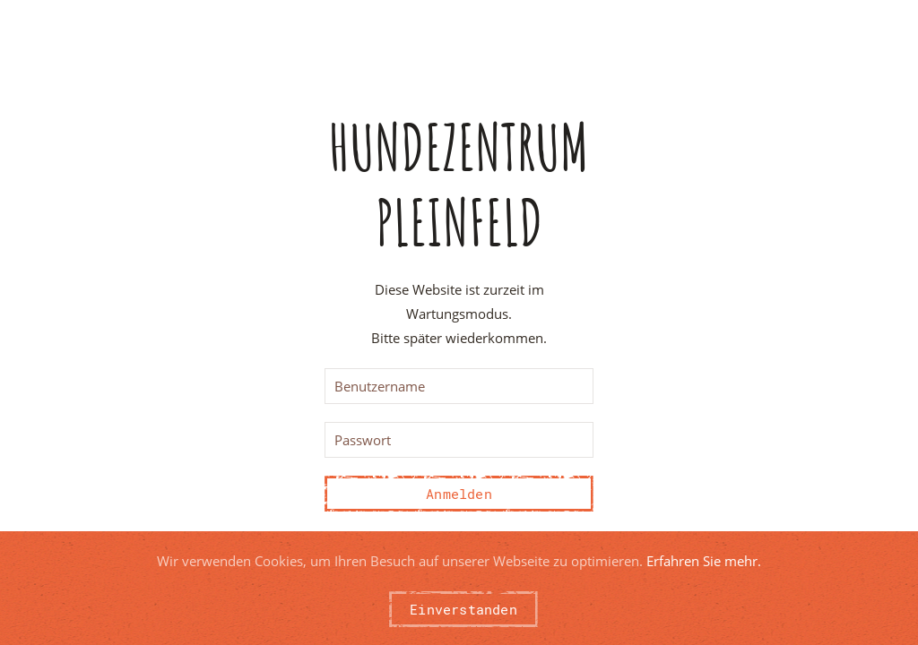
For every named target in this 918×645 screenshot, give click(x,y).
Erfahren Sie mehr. (703, 561)
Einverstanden (463, 609)
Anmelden (459, 494)
